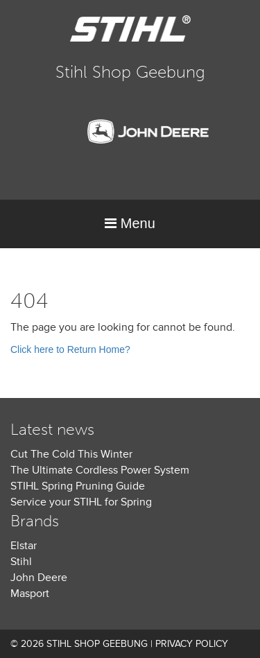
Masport (29, 593)
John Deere (38, 578)
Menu (130, 223)
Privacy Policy (191, 644)
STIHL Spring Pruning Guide (77, 486)
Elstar (23, 546)
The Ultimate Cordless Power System (99, 470)
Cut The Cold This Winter (71, 454)
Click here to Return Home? (70, 349)
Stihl (21, 562)
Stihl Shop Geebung (130, 72)
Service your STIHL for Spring (81, 502)
